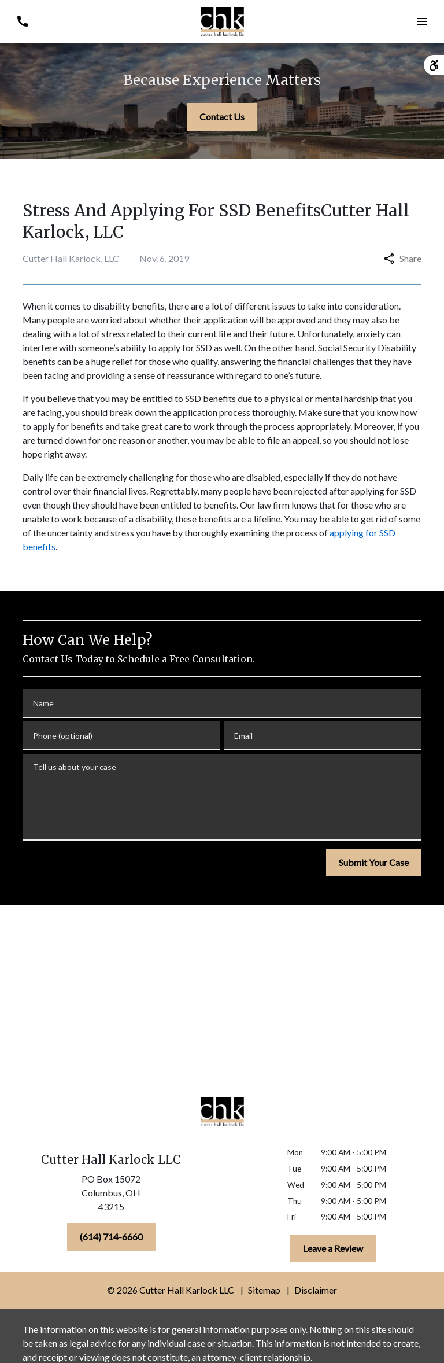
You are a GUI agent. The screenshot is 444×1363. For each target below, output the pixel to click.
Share (402, 258)
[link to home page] (222, 21)
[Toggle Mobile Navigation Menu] (422, 22)
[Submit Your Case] (373, 862)
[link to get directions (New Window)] (111, 1195)
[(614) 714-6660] (111, 1237)
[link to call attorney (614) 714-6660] (22, 22)
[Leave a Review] (333, 1248)
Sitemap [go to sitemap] (264, 1289)
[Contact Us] (222, 117)
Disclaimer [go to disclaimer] (315, 1289)
